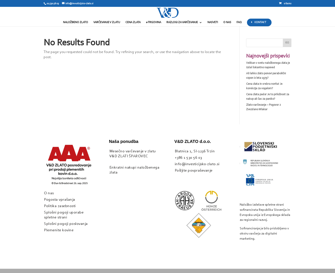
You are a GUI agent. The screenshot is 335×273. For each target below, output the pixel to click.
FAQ (239, 22)
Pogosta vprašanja (59, 200)
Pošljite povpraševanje (194, 170)
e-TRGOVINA (153, 22)
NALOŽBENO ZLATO (75, 22)
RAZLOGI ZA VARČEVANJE (182, 22)
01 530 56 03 (53, 3)
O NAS (227, 22)
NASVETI (212, 22)
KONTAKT (260, 22)
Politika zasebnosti (60, 206)
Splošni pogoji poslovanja (66, 224)
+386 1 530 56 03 (188, 158)
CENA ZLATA (133, 22)
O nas (49, 193)
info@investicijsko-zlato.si (197, 164)
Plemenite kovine (58, 230)
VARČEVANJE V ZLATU (106, 22)
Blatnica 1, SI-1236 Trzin (195, 151)
